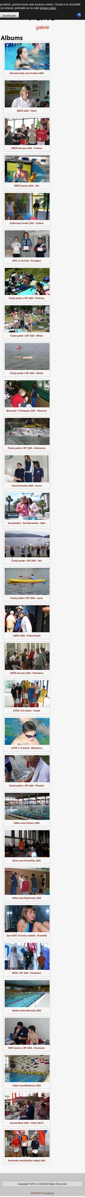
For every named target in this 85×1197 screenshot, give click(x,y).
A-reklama (49, 1193)
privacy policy (48, 8)
